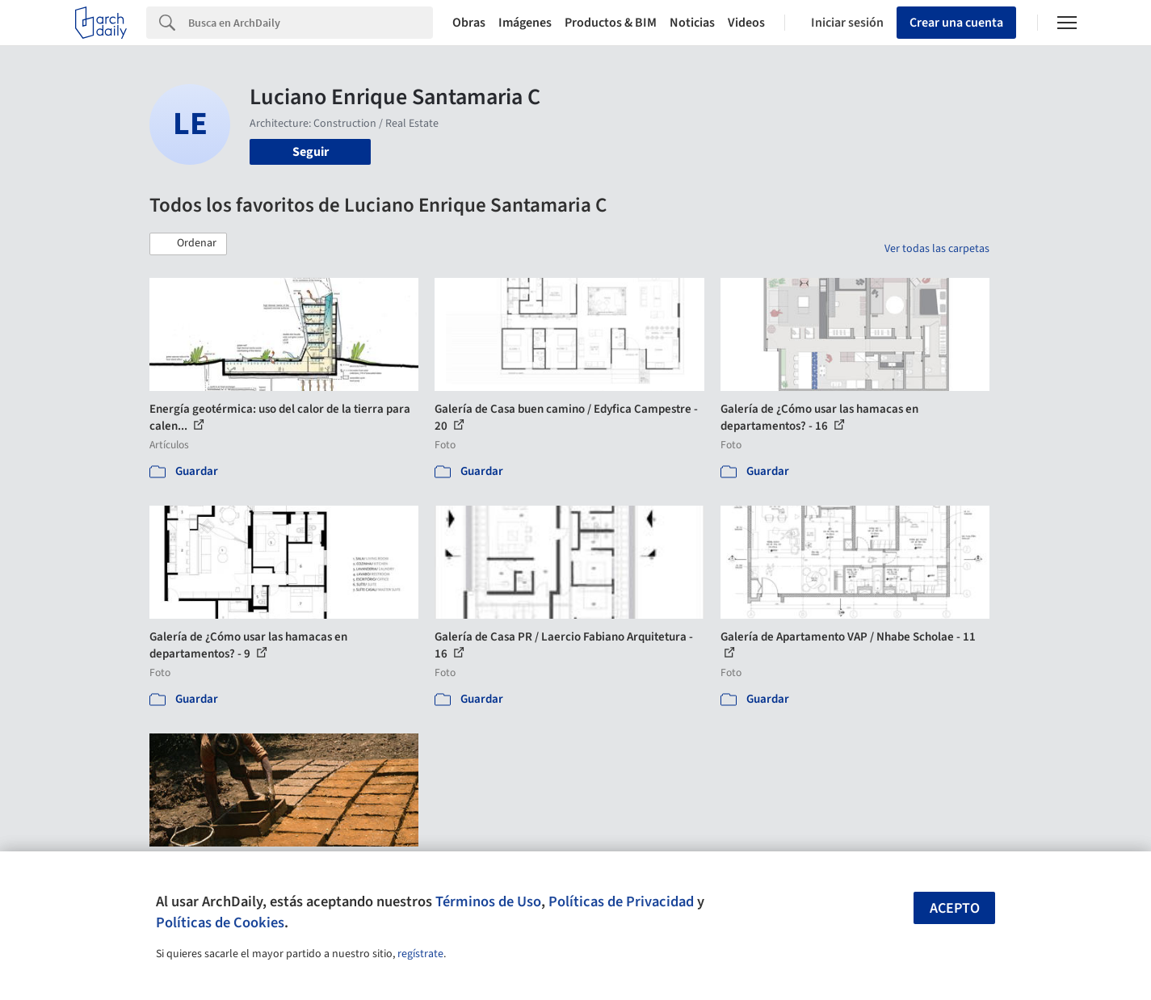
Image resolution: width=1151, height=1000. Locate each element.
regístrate (420, 954)
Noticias (692, 22)
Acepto (955, 908)
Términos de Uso (488, 901)
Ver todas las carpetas (936, 248)
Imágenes (525, 22)
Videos (746, 22)
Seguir (310, 152)
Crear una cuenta (956, 23)
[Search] (310, 22)
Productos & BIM (611, 22)
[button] (188, 244)
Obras (468, 22)
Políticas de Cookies (220, 922)
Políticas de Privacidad (621, 901)
